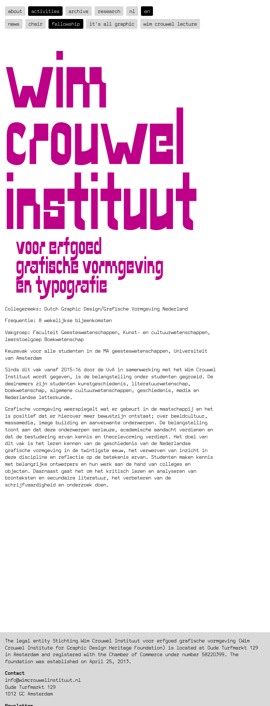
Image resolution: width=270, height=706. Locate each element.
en (147, 11)
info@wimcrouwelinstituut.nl (43, 680)
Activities (45, 11)
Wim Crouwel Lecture (170, 24)
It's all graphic (111, 24)
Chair (35, 24)
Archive (78, 11)
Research (109, 11)
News (13, 24)
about (15, 11)
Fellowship (66, 24)
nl (132, 11)
